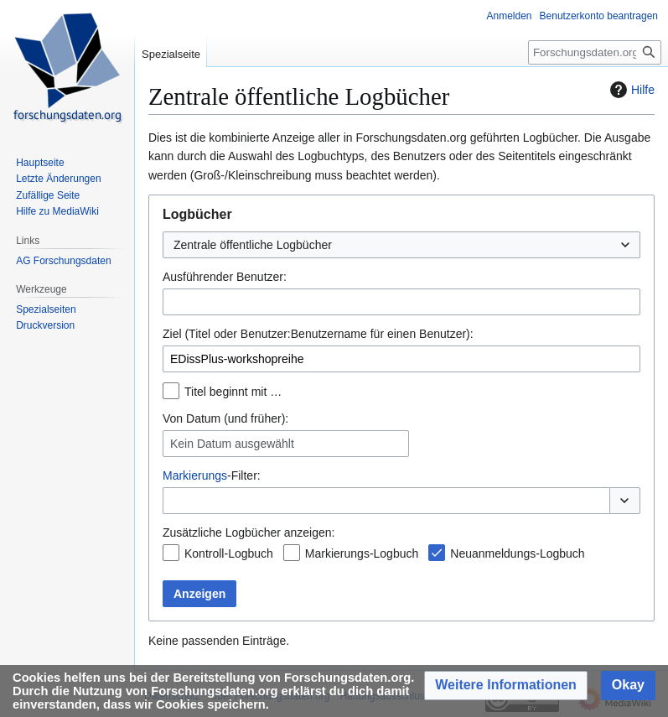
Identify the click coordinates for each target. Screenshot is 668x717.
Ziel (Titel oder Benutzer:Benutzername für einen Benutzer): (318, 333)
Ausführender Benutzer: (225, 276)
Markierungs (195, 475)
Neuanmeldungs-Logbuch (517, 553)
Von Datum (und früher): (225, 418)
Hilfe (630, 89)
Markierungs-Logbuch (361, 553)
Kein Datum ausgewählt (232, 443)
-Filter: (212, 475)
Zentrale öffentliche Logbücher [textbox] (252, 245)
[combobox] (401, 244)
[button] (624, 500)
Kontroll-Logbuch (228, 553)
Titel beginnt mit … (233, 391)
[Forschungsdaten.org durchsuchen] (594, 52)
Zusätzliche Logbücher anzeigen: (248, 532)
